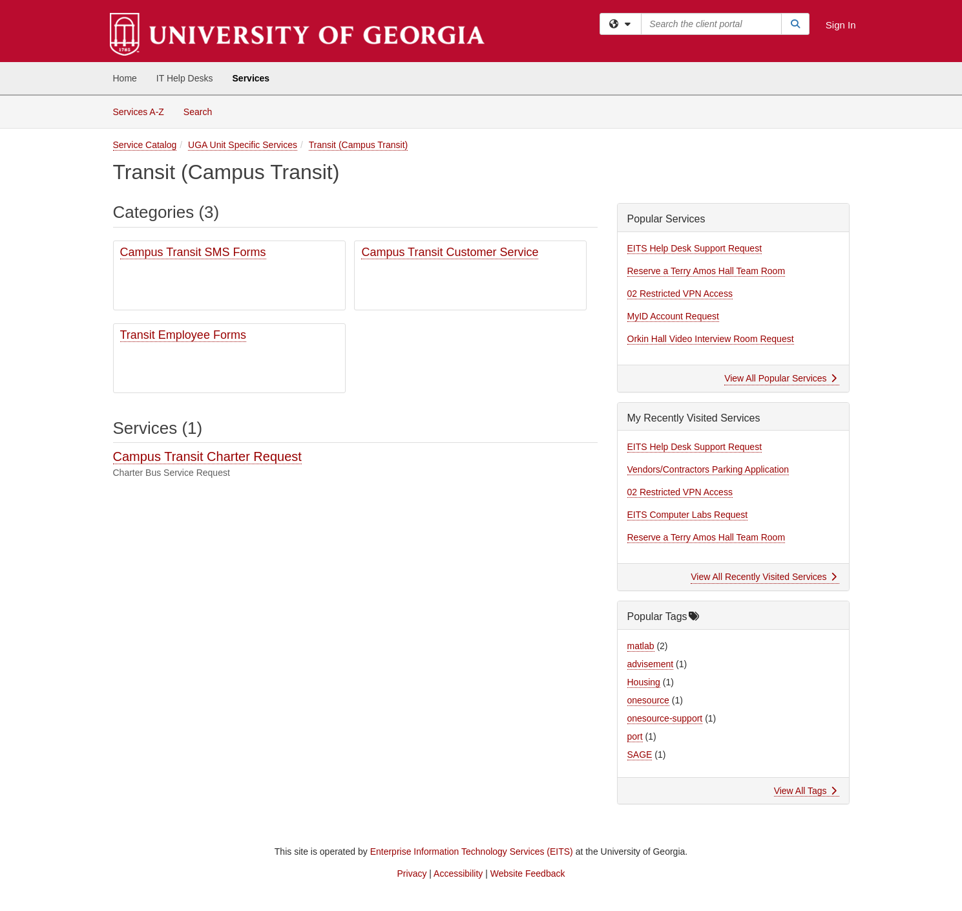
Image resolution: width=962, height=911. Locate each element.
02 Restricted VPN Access (680, 293)
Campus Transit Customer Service (449, 252)
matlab (640, 646)
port (635, 736)
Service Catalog (145, 145)
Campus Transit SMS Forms (193, 252)
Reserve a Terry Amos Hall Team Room (706, 271)
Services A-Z (138, 112)
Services (251, 78)
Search (202, 111)
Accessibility (458, 873)
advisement (650, 664)
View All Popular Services (780, 378)
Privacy (412, 873)
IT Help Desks (184, 78)
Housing (643, 682)
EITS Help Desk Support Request (694, 248)
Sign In (841, 24)
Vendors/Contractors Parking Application (708, 469)
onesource (648, 700)
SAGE (640, 754)
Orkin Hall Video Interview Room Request (710, 339)
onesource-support (665, 718)
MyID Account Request (673, 316)
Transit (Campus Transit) (358, 145)
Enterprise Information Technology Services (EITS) (471, 851)
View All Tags (805, 791)
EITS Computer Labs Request (687, 514)
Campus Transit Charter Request (207, 456)
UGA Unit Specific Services (242, 145)
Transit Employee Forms (183, 334)
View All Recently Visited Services (763, 577)
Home (125, 78)
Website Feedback (527, 873)
